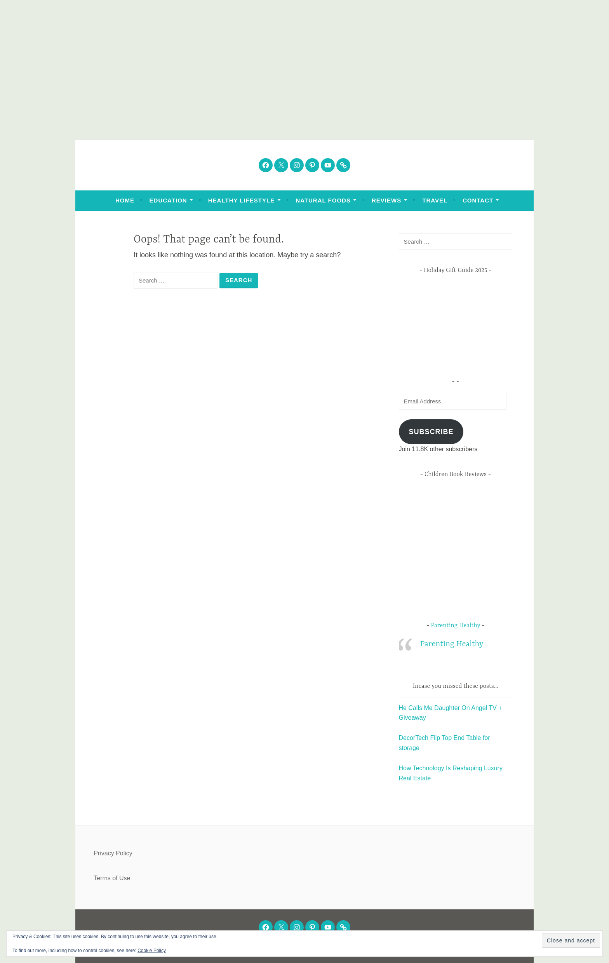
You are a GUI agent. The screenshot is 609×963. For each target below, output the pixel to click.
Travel (434, 200)
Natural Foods (323, 200)
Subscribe (431, 432)
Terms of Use (112, 878)
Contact (478, 200)
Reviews (386, 200)
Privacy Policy (113, 853)
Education (168, 200)
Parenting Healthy (455, 625)
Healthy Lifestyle (241, 200)
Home (124, 200)
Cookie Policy (151, 950)
